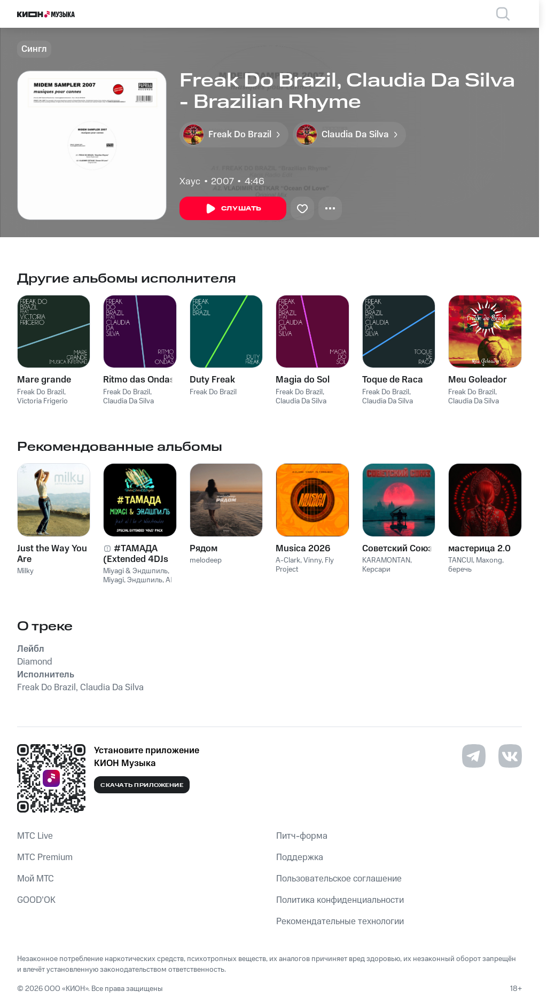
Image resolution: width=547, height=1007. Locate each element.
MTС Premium (45, 857)
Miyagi (113, 580)
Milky (25, 571)
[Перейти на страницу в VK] (510, 756)
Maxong (489, 560)
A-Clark (288, 560)
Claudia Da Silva (128, 401)
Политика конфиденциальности (340, 900)
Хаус (189, 181)
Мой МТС (35, 878)
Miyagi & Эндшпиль (135, 571)
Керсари (376, 569)
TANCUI (460, 560)
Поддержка (299, 857)
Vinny (312, 560)
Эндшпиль (144, 580)
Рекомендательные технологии (340, 921)
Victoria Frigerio (42, 401)
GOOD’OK (36, 900)
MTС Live (35, 836)
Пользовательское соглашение (339, 878)
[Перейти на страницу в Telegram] (474, 756)
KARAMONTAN (386, 560)
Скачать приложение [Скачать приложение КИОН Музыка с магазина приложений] (141, 785)
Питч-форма (301, 836)
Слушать (233, 208)
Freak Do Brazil (40, 392)
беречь (460, 569)
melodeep (206, 560)
